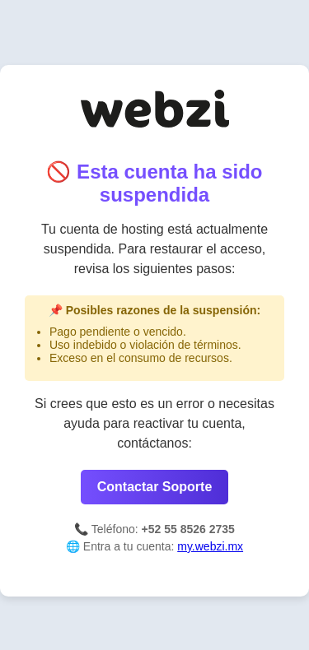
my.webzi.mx (210, 546)
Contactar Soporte (155, 487)
